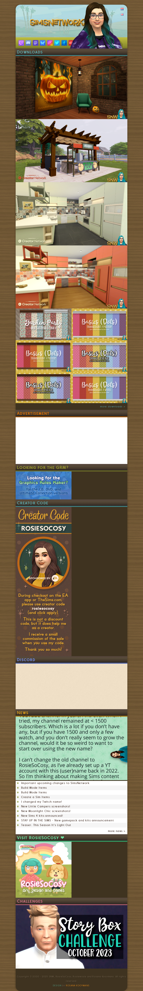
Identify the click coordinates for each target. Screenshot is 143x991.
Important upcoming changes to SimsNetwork (55, 783)
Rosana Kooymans (77, 985)
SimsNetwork (58, 23)
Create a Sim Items (35, 797)
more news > (116, 830)
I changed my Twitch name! (41, 801)
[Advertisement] (44, 440)
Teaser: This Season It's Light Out (46, 825)
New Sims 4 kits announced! (42, 815)
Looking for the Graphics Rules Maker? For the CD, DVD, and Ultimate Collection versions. (44, 485)
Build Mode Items (34, 787)
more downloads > (112, 406)
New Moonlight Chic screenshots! (46, 811)
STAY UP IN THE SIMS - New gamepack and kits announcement (67, 820)
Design (57, 985)
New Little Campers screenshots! (45, 806)
